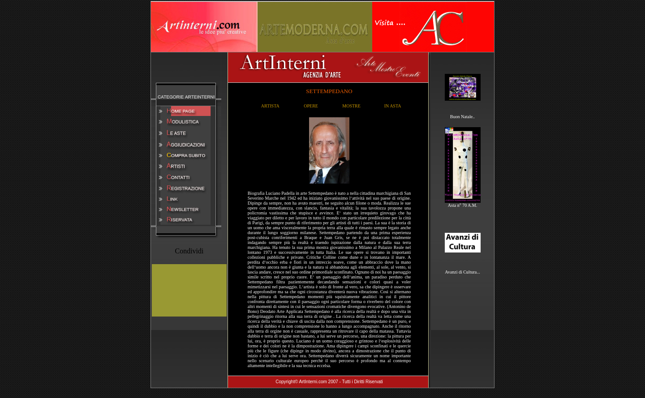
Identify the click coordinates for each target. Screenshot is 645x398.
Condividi (189, 251)
